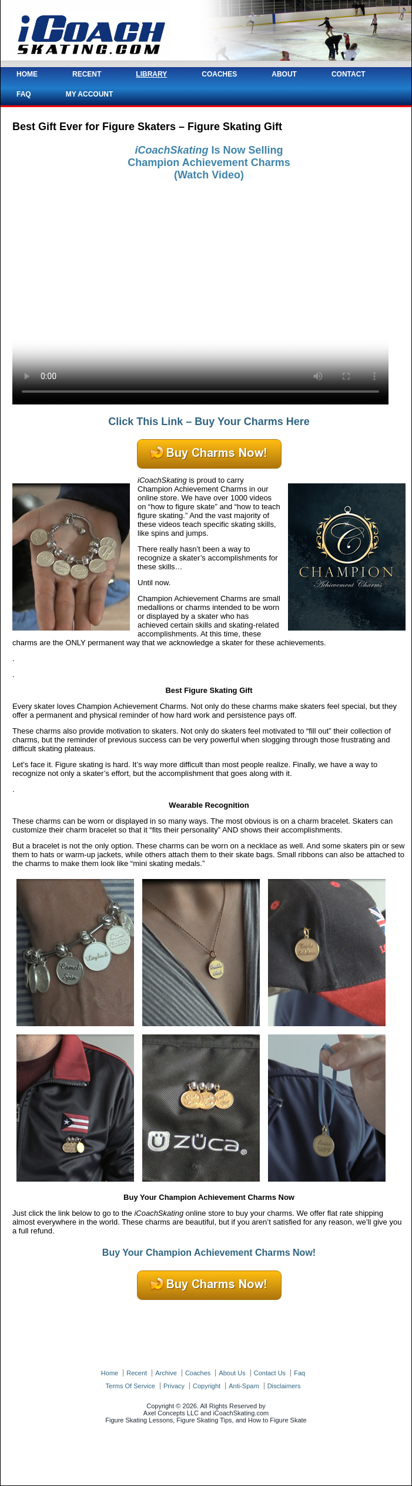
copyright (206, 1385)
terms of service (130, 1385)
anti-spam (244, 1385)
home (109, 1372)
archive (166, 1372)
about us (232, 1372)
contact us (270, 1372)
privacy (174, 1385)
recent (136, 1372)
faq (299, 1372)
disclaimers (284, 1385)
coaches (197, 1372)
